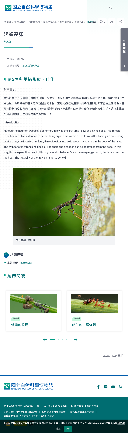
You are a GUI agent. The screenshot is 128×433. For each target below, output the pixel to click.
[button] (101, 22)
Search (110, 7)
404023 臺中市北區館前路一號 (21, 406)
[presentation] (45, 339)
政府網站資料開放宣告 (54, 411)
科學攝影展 (65, 21)
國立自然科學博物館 (28, 8)
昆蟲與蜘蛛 (26, 262)
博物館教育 (34, 21)
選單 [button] (121, 7)
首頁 (9, 21)
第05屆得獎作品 (30, 65)
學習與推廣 (19, 21)
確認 (68, 428)
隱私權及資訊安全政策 (82, 411)
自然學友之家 (50, 21)
